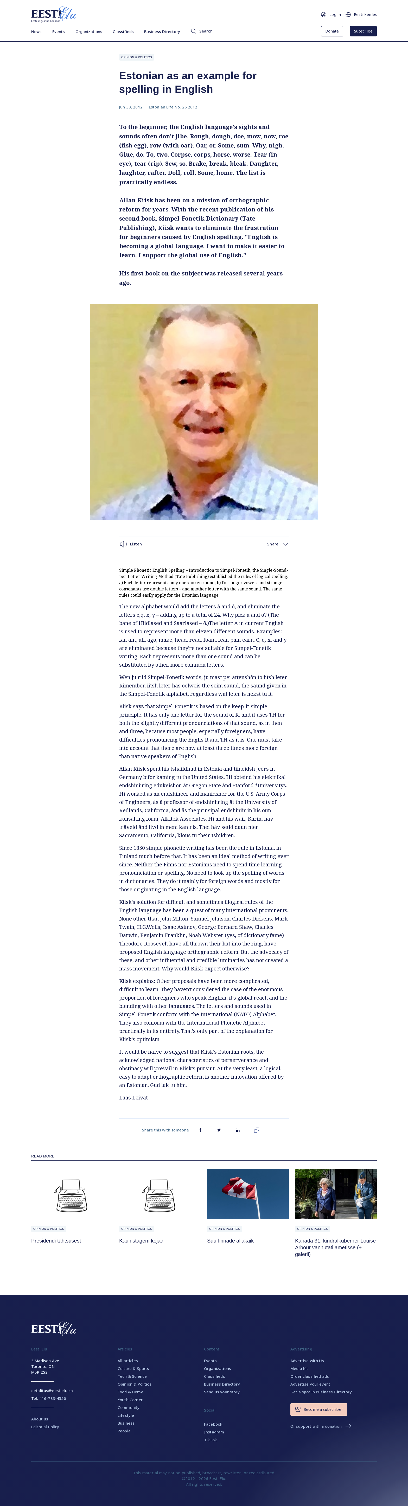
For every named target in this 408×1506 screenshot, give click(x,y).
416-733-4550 (52, 1398)
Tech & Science (132, 1376)
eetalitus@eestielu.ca (52, 1390)
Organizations (89, 31)
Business (126, 1423)
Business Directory (162, 31)
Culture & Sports (133, 1368)
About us (39, 1418)
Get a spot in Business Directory (321, 1391)
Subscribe (363, 31)
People (124, 1430)
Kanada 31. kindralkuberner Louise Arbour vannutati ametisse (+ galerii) (335, 1247)
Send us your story (222, 1391)
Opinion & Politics (136, 57)
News (36, 31)
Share (278, 544)
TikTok (210, 1439)
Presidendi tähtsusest (56, 1241)
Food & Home (130, 1391)
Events (58, 31)
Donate (332, 31)
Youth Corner (130, 1399)
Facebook (213, 1424)
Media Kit (299, 1368)
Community (128, 1407)
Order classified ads (309, 1376)
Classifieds (123, 31)
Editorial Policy (45, 1426)
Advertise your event (310, 1384)
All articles (128, 1360)
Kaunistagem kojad (141, 1241)
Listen (130, 544)
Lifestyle (126, 1415)
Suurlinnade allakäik (230, 1241)
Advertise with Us (307, 1360)
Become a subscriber (319, 1409)
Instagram (214, 1431)
